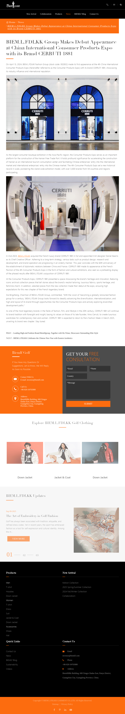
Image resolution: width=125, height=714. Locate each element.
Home (12, 22)
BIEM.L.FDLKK (24, 256)
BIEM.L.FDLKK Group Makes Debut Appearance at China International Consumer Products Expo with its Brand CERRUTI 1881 (61, 27)
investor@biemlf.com (90, 653)
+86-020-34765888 (90, 662)
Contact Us (94, 16)
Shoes (8, 631)
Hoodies (10, 591)
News (68, 14)
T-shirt (9, 587)
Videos (9, 669)
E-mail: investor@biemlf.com (32, 380)
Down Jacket (11, 596)
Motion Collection (70, 582)
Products (58, 16)
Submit (88, 404)
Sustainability (12, 664)
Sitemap (55, 704)
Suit (7, 613)
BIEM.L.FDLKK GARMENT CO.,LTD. (59, 701)
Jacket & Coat (12, 618)
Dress (8, 609)
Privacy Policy (67, 704)
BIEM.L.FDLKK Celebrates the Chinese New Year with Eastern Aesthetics (42, 338)
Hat (7, 635)
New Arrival (31, 16)
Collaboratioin (45, 16)
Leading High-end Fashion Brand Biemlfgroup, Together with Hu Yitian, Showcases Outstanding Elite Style (55, 333)
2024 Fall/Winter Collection (74, 591)
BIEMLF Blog (80, 14)
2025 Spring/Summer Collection (76, 587)
